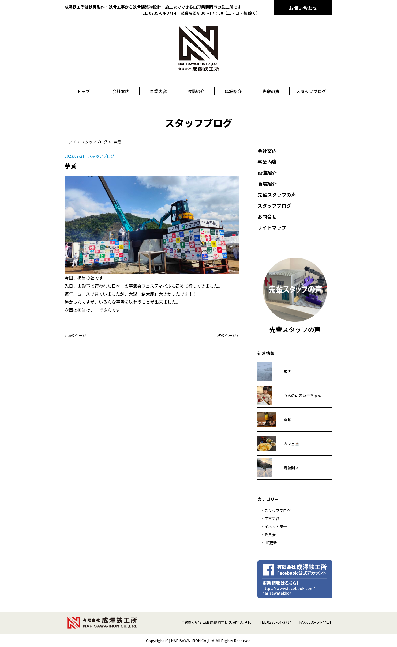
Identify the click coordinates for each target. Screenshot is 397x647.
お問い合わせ (303, 7)
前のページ (76, 335)
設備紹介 (267, 172)
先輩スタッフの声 (276, 194)
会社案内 (267, 150)
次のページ (226, 335)
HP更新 (270, 542)
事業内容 (267, 161)
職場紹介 (267, 183)
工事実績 (271, 518)
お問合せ (267, 216)
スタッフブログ (101, 156)
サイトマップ (271, 227)
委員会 (270, 534)
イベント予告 (275, 526)
